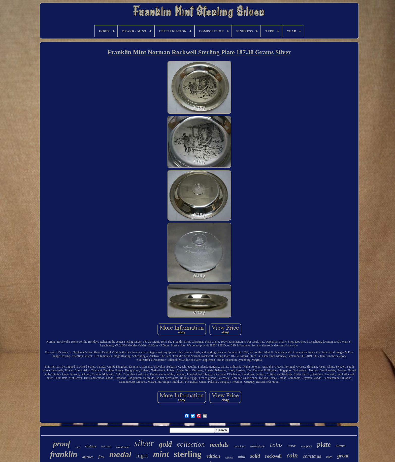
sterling (188, 454)
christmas (312, 456)
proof (62, 443)
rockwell (273, 456)
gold (165, 444)
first (101, 457)
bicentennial (122, 447)
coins (276, 445)
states (341, 445)
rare (329, 457)
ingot (142, 455)
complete (306, 446)
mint (161, 454)
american (239, 446)
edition (213, 456)
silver (144, 443)
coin (292, 455)
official (229, 457)
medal (120, 454)
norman (106, 446)
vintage (90, 446)
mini (241, 456)
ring (77, 446)
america (87, 457)
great (342, 456)
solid (255, 456)
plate (324, 444)
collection (191, 444)
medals (219, 444)
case (292, 445)
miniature (257, 446)
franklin (63, 454)
